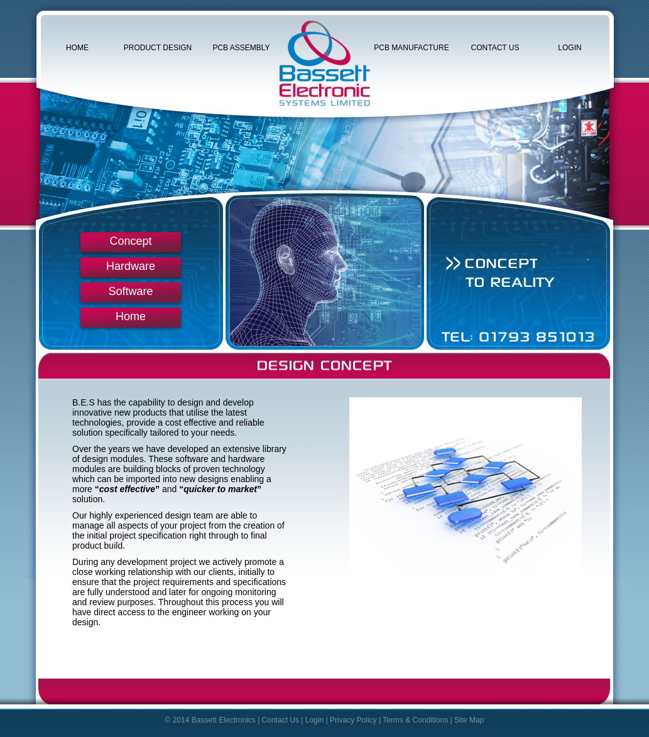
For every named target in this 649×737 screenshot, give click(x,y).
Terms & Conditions (415, 720)
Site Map (469, 720)
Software (130, 291)
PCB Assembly (241, 47)
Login (569, 47)
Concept (130, 241)
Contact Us (495, 47)
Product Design (158, 47)
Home (77, 47)
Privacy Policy (353, 720)
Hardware (130, 266)
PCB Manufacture (411, 47)
